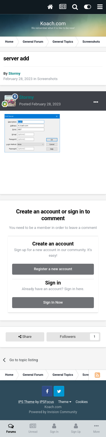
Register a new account (53, 269)
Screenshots (47, 79)
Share (25, 337)
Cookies (82, 402)
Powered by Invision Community (53, 412)
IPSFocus (47, 402)
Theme (64, 402)
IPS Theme (26, 402)
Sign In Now (53, 302)
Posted (40, 104)
